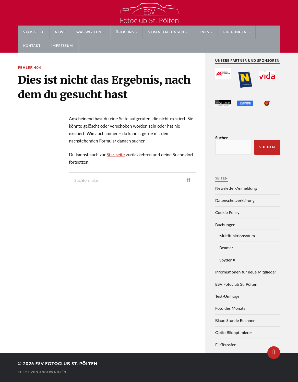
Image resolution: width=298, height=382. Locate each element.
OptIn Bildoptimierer (233, 332)
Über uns (125, 32)
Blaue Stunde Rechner (235, 320)
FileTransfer (225, 344)
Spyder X (227, 259)
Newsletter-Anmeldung (236, 188)
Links (203, 32)
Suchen (222, 137)
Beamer (226, 247)
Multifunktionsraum (237, 235)
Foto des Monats (230, 308)
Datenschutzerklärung (235, 200)
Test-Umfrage (227, 296)
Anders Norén (52, 372)
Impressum (62, 46)
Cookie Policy (227, 212)
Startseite (33, 32)
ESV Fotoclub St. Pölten (236, 284)
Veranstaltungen (166, 32)
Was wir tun (88, 32)
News (60, 32)
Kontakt (32, 46)
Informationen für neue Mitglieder (245, 271)
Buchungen (234, 32)
